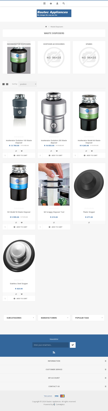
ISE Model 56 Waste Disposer (18, 212)
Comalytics (59, 404)
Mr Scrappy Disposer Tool (54, 212)
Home (46, 27)
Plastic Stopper (89, 212)
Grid (3, 84)
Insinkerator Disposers (19, 44)
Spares (89, 44)
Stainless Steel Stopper (19, 283)
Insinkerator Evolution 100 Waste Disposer (19, 141)
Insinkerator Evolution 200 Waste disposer (54, 141)
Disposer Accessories (54, 44)
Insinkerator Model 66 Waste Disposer (89, 141)
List (7, 84)
